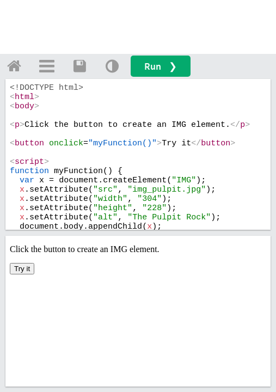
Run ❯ (160, 66)
